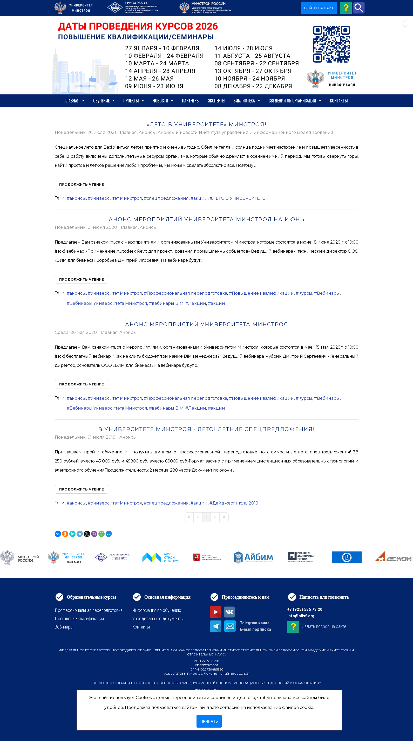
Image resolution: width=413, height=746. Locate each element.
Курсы (305, 293)
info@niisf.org (300, 615)
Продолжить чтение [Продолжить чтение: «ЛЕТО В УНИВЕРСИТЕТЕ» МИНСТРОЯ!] (81, 184)
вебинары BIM (168, 303)
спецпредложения (168, 198)
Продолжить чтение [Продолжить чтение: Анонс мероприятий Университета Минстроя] (81, 384)
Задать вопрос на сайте (324, 626)
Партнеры (191, 101)
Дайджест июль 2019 (235, 503)
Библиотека (247, 100)
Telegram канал (254, 622)
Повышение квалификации (263, 293)
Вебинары (328, 293)
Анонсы (147, 132)
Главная (75, 100)
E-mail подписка (255, 629)
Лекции (197, 303)
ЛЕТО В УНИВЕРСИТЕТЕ (238, 198)
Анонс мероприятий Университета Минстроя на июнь (206, 219)
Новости (163, 100)
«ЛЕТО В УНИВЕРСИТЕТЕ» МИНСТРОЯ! (207, 124)
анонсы (78, 198)
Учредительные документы (158, 618)
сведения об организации (295, 100)
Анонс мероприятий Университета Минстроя (206, 324)
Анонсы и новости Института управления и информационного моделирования (245, 132)
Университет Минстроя (116, 198)
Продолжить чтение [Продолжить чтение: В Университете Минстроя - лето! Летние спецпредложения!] (81, 489)
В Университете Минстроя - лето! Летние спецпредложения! (206, 429)
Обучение (104, 100)
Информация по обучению (156, 610)
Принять (209, 721)
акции (200, 198)
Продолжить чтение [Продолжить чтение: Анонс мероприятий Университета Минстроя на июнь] (81, 279)
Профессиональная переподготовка (187, 293)
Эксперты (216, 101)
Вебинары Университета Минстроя (108, 303)
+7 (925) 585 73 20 (304, 609)
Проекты (133, 100)
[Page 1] (206, 517)
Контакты (339, 101)
